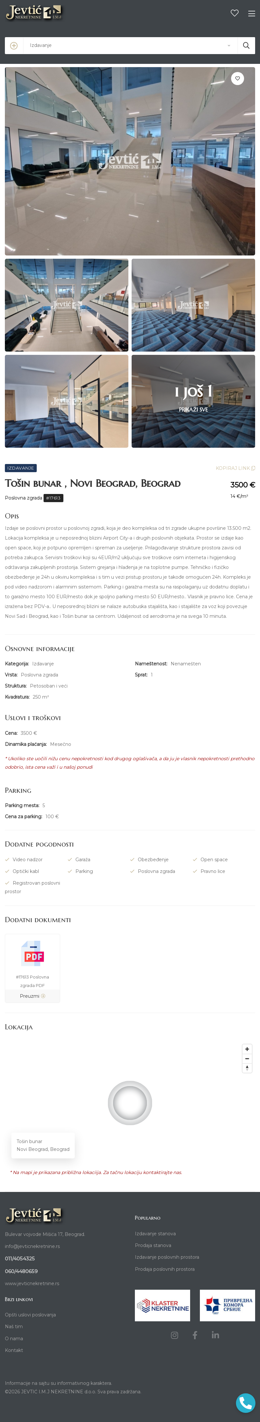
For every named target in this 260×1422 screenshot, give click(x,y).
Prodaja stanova (153, 1245)
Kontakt (14, 1350)
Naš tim (14, 1326)
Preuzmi (33, 996)
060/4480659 (21, 1271)
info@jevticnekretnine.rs (32, 1246)
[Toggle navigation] (251, 14)
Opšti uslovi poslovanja (30, 1315)
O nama (14, 1339)
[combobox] (130, 45)
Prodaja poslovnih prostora (165, 1269)
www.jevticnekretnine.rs (32, 1283)
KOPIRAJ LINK (235, 468)
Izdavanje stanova (155, 1234)
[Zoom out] (247, 1058)
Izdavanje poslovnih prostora (167, 1257)
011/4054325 (20, 1258)
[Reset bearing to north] (247, 1068)
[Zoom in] (247, 1049)
